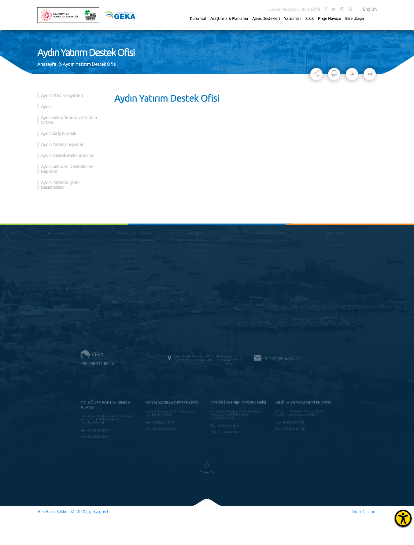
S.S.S (309, 18)
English (370, 9)
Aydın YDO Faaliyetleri (62, 95)
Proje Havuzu (329, 18)
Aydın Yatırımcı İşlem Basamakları (60, 185)
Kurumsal (198, 18)
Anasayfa (46, 64)
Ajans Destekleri (266, 18)
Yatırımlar (292, 18)
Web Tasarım (364, 511)
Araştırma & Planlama (229, 18)
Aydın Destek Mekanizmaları (67, 155)
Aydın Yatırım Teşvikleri (62, 144)
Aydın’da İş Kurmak (58, 133)
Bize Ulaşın (354, 18)
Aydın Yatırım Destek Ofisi (89, 64)
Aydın (46, 106)
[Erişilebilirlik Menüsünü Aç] (403, 518)
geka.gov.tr (99, 511)
